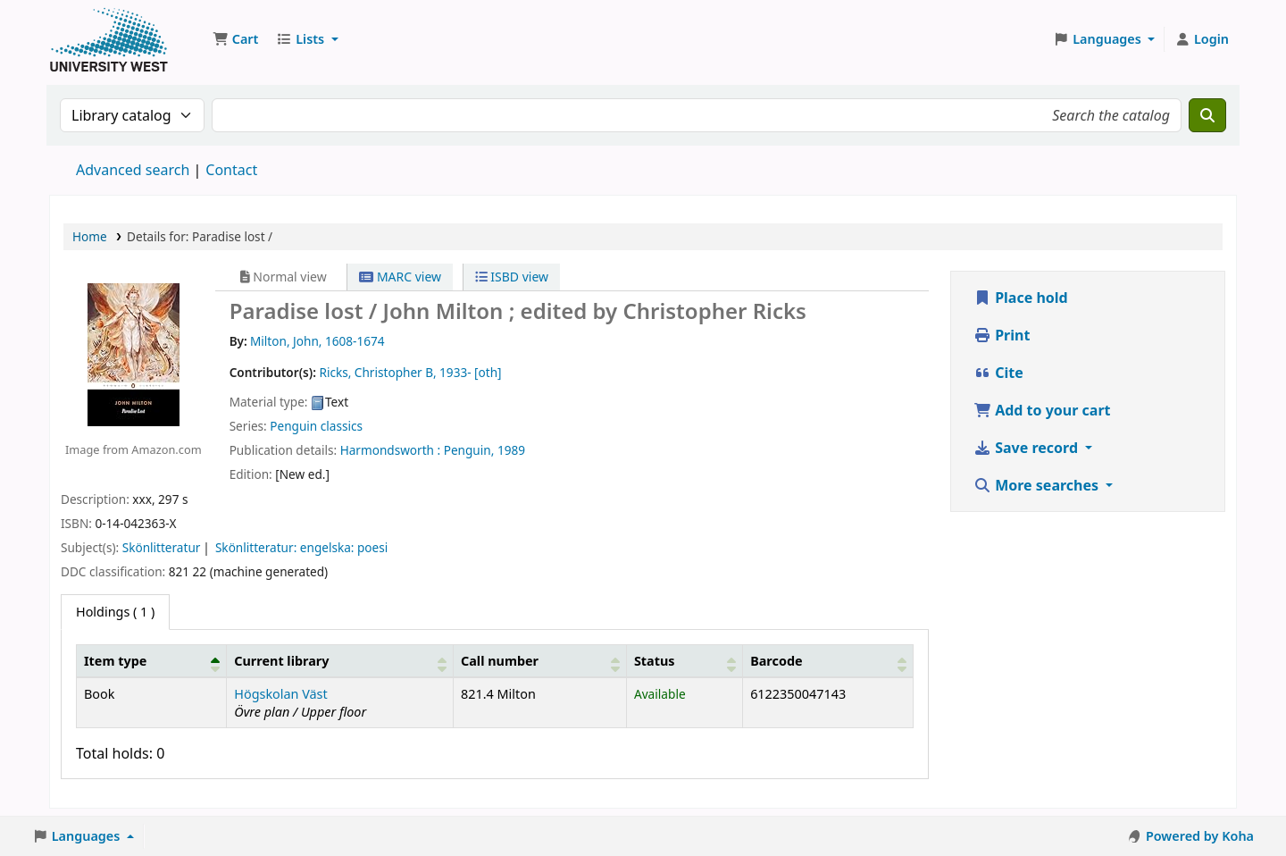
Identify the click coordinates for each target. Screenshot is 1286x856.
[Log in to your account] (1201, 39)
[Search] (1207, 115)
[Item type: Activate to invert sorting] (152, 660)
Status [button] (654, 660)
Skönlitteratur (161, 547)
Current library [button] (281, 660)
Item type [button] (115, 660)
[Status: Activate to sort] (684, 660)
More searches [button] (1037, 485)
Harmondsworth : (390, 449)
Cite (998, 372)
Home (89, 236)
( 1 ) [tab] (115, 611)
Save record (1027, 447)
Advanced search (132, 170)
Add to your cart (1042, 410)
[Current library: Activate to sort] (340, 660)
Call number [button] (500, 660)
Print (1001, 335)
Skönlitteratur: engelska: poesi (301, 547)
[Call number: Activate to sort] (540, 660)
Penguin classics (316, 425)
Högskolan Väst (280, 693)
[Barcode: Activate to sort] (828, 660)
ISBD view (511, 276)
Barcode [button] (776, 660)
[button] (235, 39)
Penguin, (469, 449)
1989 (511, 449)
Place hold (1020, 297)
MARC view (400, 276)
